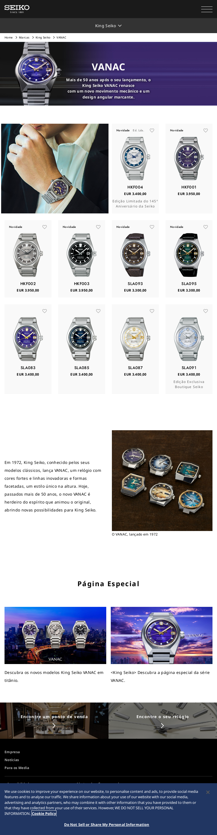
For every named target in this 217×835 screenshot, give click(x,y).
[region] (108, 809)
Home (9, 37)
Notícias (12, 759)
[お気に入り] (152, 130)
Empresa (12, 752)
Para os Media (17, 767)
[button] (207, 9)
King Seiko (43, 37)
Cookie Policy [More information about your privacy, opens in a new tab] (44, 813)
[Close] (208, 792)
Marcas (24, 37)
